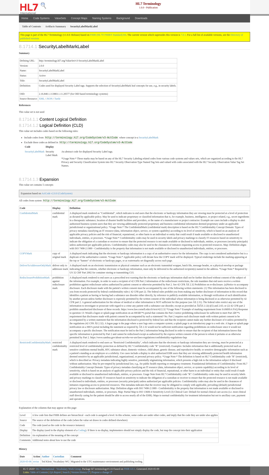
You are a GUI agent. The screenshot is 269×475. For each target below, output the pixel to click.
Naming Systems (101, 18)
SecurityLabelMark (148, 137)
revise (36, 461)
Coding (81, 430)
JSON (49, 98)
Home (24, 18)
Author (45, 456)
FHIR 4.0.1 (129, 468)
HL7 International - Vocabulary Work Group (58, 468)
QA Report (55, 472)
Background (123, 18)
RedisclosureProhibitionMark (35, 277)
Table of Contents (39, 472)
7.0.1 (183, 34)
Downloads (141, 18)
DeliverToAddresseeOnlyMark (35, 265)
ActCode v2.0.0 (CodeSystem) (56, 193)
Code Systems (41, 18)
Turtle (57, 98)
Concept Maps (79, 18)
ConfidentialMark (29, 213)
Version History (80, 472)
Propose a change (102, 472)
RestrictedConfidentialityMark (35, 342)
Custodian (58, 456)
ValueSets (60, 18)
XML (41, 98)
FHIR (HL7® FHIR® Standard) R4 (108, 34)
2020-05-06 (26, 461)
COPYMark (26, 253)
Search (66, 472)
